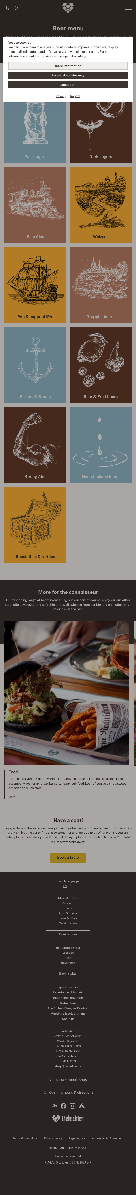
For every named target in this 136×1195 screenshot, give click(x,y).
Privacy (61, 96)
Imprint (75, 96)
